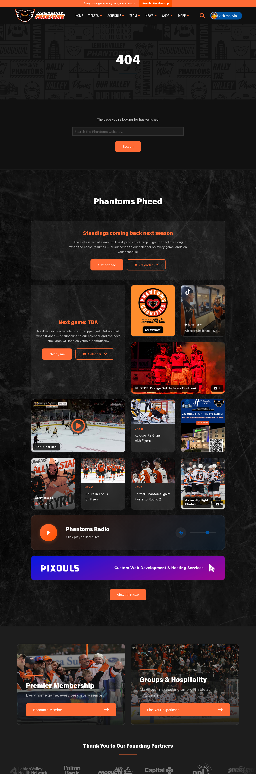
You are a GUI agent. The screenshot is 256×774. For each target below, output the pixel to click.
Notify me (57, 354)
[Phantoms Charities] (153, 310)
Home (79, 15)
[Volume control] (203, 532)
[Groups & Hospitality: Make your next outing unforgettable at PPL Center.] (185, 684)
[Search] (127, 131)
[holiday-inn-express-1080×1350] (203, 425)
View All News (128, 594)
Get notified (107, 265)
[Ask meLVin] (226, 15)
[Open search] (202, 15)
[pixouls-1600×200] (128, 567)
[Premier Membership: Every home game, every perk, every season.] (71, 684)
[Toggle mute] (180, 532)
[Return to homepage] (39, 16)
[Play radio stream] (48, 532)
